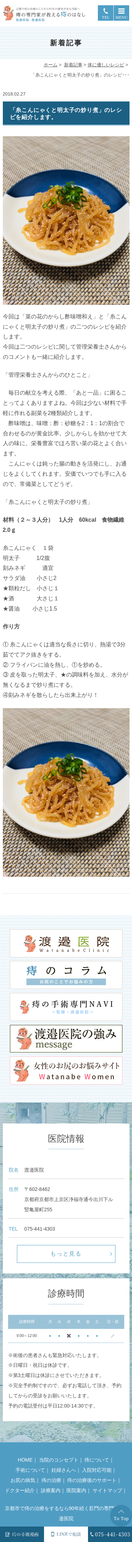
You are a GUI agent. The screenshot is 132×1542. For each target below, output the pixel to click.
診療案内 (51, 1490)
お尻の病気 (23, 1480)
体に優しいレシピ (106, 64)
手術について (30, 1470)
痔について (96, 1460)
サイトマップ (107, 1490)
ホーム (50, 64)
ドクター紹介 (19, 1490)
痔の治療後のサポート (92, 1480)
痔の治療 (51, 1480)
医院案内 (76, 1490)
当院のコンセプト (58, 1460)
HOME (25, 1460)
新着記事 (73, 64)
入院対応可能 (97, 1470)
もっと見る (66, 1254)
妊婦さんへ (63, 1470)
